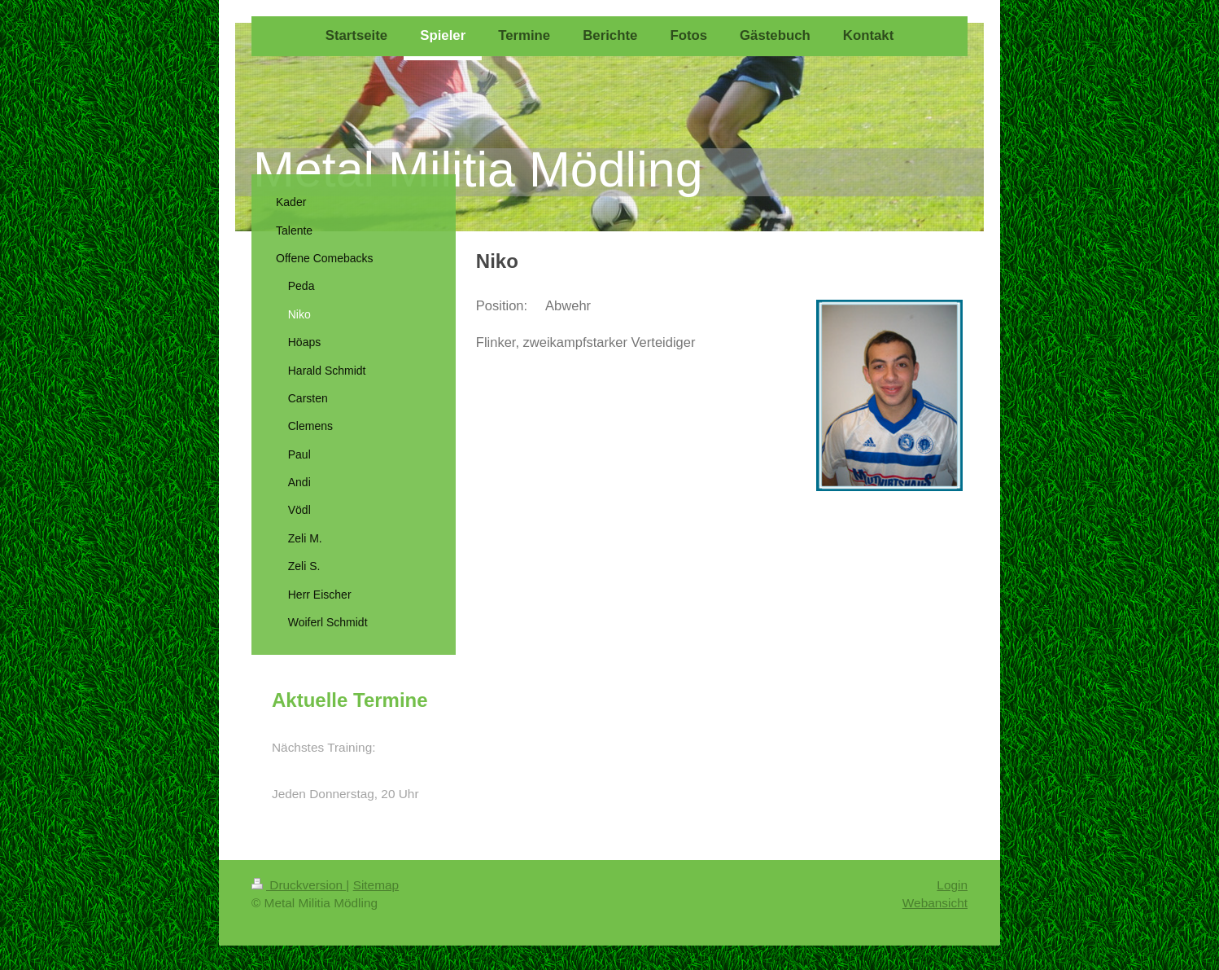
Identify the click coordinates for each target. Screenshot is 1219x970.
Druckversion (298, 885)
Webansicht (935, 903)
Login (952, 885)
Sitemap (376, 885)
